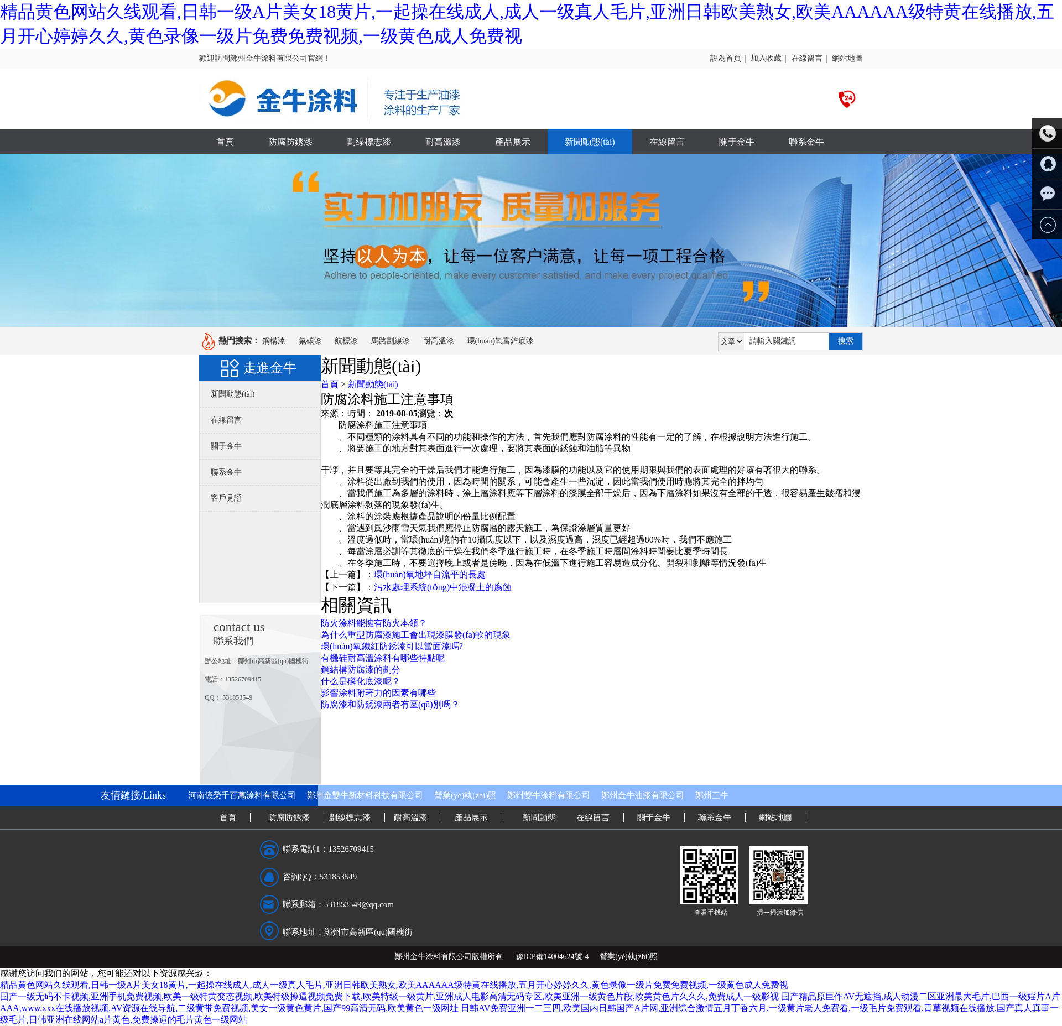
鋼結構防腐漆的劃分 (360, 669)
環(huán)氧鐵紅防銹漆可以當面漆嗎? (392, 646)
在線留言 (667, 142)
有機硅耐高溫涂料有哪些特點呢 (383, 658)
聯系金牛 (806, 142)
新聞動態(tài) (590, 142)
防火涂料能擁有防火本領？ (374, 623)
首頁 (225, 142)
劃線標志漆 (369, 142)
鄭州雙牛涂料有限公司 (548, 795)
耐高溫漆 (443, 142)
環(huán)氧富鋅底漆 (500, 341)
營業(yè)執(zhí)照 (465, 795)
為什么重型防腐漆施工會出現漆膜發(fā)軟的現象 (416, 634)
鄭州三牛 (711, 795)
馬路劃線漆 (390, 341)
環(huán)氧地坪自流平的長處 (430, 574)
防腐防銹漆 (290, 142)
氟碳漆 (310, 341)
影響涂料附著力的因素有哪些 (378, 692)
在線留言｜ (811, 58)
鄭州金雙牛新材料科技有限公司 (365, 795)
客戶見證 (226, 498)
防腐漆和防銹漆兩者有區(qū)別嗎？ (390, 704)
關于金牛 (736, 142)
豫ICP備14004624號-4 (552, 956)
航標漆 (346, 341)
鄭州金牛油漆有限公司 (642, 795)
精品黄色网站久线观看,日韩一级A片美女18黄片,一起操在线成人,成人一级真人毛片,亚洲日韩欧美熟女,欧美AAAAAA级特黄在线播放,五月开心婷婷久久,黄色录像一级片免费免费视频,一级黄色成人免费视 (394, 984)
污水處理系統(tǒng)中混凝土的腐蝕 (443, 587)
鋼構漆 (273, 341)
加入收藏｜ (770, 58)
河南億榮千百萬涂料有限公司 (242, 795)
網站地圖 (847, 58)
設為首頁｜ (729, 58)
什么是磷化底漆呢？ (360, 681)
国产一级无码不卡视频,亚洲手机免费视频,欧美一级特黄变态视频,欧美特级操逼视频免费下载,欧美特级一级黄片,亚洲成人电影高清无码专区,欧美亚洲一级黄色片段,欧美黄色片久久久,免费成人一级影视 (389, 996)
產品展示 (512, 142)
